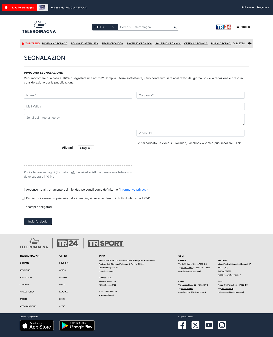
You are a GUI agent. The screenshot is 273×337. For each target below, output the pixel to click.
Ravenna (63, 292)
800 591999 (226, 271)
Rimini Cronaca (112, 43)
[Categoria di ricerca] (105, 27)
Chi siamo (24, 263)
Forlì (62, 284)
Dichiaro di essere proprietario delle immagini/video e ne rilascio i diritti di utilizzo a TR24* (88, 198)
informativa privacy (133, 189)
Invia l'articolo (38, 221)
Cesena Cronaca (196, 43)
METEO (242, 43)
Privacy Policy (27, 292)
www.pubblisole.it (106, 295)
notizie (233, 27)
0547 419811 (187, 267)
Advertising (26, 277)
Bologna (63, 263)
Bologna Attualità (84, 43)
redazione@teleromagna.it (189, 271)
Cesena (62, 270)
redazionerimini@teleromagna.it (192, 292)
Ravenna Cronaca (54, 43)
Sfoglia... (86, 148)
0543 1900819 (227, 288)
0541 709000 (187, 288)
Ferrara (63, 277)
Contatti (24, 284)
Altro (62, 306)
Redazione (25, 270)
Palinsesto (247, 7)
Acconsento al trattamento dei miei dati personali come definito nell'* (87, 189)
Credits (23, 299)
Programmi (263, 7)
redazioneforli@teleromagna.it (231, 292)
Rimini (62, 299)
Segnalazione (28, 306)
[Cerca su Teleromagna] (145, 27)
